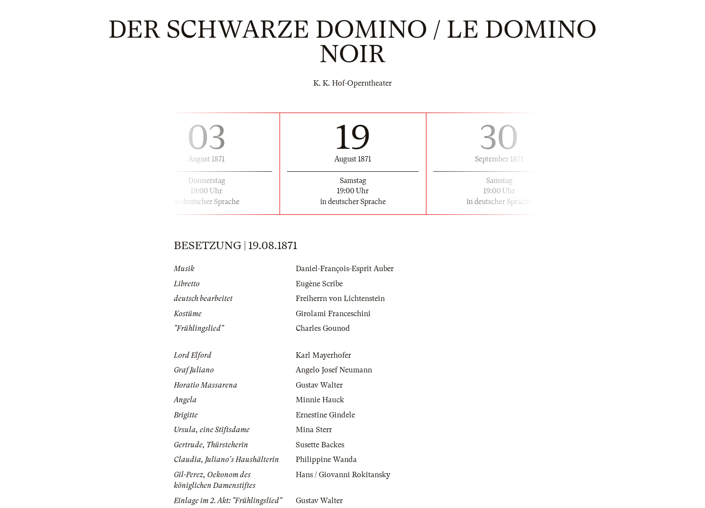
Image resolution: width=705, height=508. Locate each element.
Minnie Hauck (320, 399)
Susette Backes (320, 444)
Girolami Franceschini (333, 313)
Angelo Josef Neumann (334, 370)
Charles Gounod (323, 328)
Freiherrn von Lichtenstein (340, 298)
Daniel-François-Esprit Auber (345, 268)
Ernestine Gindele (325, 415)
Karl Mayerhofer (323, 355)
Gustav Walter (319, 385)
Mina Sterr (314, 429)
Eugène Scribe (319, 283)
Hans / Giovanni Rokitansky (343, 474)
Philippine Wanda (326, 459)
